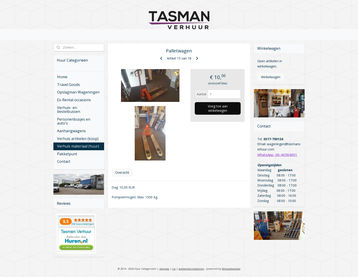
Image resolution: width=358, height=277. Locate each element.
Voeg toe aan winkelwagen (217, 108)
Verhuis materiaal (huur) (78, 146)
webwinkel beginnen (191, 268)
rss (174, 268)
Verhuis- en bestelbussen (68, 109)
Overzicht (122, 172)
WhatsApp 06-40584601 (277, 154)
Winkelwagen (270, 77)
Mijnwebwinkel (231, 268)
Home (62, 76)
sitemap (164, 268)
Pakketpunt (67, 153)
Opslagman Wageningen (78, 92)
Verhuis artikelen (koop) (78, 138)
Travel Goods (68, 84)
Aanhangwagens (71, 130)
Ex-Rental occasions (74, 99)
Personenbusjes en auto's (73, 121)
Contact (63, 161)
